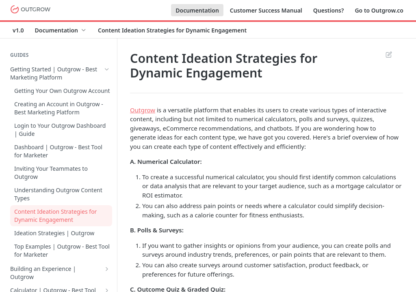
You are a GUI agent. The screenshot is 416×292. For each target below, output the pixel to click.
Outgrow (142, 110)
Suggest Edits (388, 54)
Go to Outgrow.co (379, 10)
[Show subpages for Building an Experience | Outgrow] (107, 269)
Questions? (328, 10)
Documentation (197, 10)
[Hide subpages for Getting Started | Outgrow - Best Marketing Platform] (107, 69)
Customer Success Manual (266, 10)
